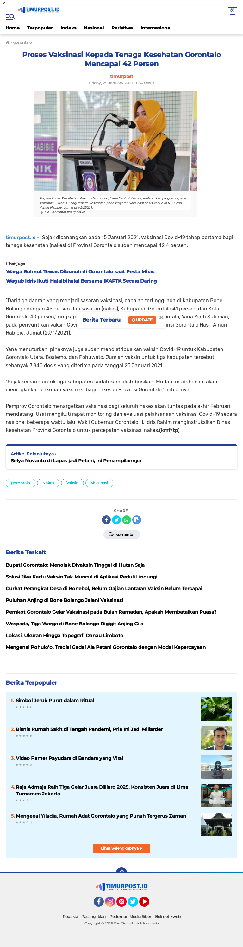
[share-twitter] (116, 519)
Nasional (94, 28)
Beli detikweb (168, 916)
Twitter (136, 904)
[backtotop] (121, 873)
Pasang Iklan (93, 916)
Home (13, 28)
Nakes (48, 482)
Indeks (68, 28)
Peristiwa (122, 28)
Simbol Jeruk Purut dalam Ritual (55, 700)
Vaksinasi (99, 482)
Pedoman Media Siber (130, 916)
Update (142, 319)
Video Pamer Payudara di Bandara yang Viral (69, 758)
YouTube (148, 904)
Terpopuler (40, 28)
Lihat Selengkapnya (121, 848)
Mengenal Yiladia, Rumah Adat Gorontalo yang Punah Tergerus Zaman (101, 816)
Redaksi (70, 916)
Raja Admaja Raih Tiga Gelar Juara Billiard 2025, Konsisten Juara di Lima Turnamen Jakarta (102, 790)
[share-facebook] (106, 519)
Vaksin (72, 482)
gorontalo (20, 482)
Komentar (122, 534)
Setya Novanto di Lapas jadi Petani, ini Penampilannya (76, 461)
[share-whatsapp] (126, 519)
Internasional (155, 28)
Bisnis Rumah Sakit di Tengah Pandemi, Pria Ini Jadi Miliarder (89, 729)
